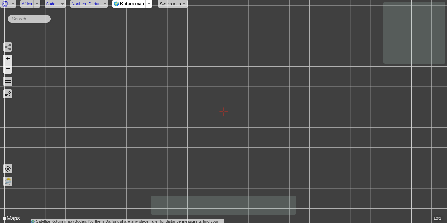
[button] (7, 59)
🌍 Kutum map (129, 3)
